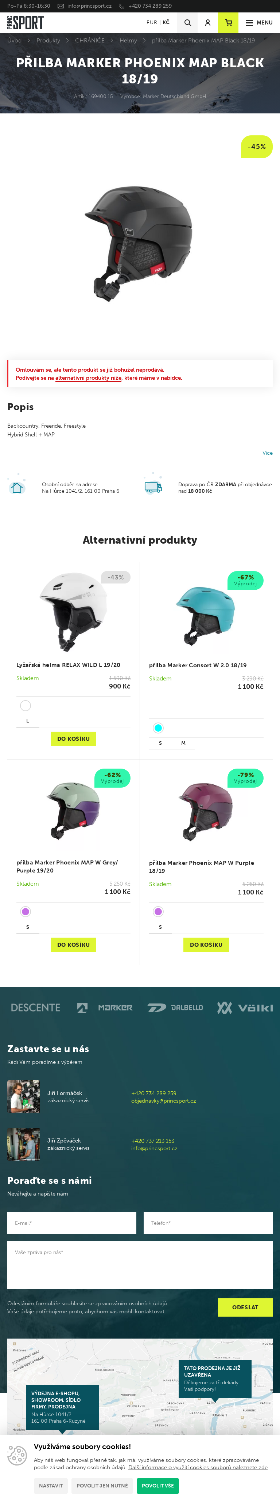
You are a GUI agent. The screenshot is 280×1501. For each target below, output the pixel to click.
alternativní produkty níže (88, 378)
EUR (152, 22)
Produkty (48, 40)
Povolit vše (158, 1486)
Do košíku (73, 739)
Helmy (128, 40)
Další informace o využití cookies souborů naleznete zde (198, 1467)
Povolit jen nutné (102, 1486)
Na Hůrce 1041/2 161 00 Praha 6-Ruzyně (62, 1407)
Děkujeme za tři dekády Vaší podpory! (215, 1378)
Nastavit (51, 1486)
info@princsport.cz (89, 6)
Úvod (14, 40)
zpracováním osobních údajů (131, 1303)
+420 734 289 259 (150, 6)
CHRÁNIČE (90, 40)
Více (267, 453)
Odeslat (245, 1307)
